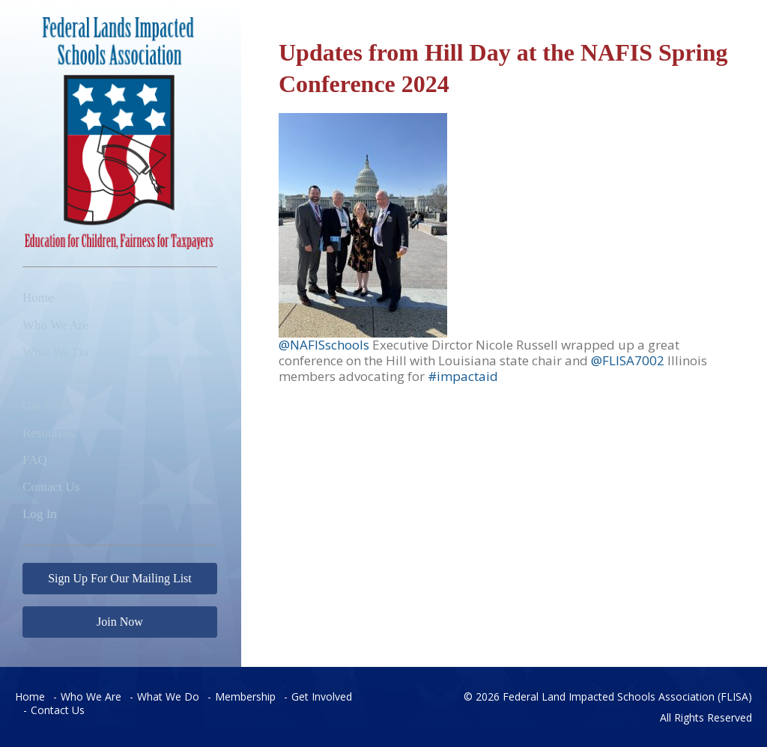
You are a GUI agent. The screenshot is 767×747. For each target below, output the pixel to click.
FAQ (34, 460)
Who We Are (55, 325)
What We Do (55, 352)
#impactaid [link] (463, 376)
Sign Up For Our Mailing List (120, 578)
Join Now (120, 621)
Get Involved (55, 406)
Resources (48, 433)
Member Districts (67, 379)
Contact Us (50, 487)
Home (38, 297)
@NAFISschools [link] (325, 344)
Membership (245, 696)
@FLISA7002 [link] (627, 360)
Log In (39, 514)
